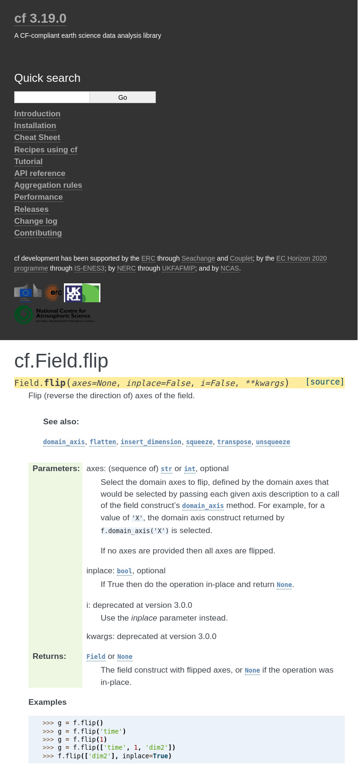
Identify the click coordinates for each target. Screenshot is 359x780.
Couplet (241, 258)
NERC (126, 268)
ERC (149, 258)
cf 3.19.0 (40, 18)
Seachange (198, 258)
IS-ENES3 (89, 268)
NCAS (230, 268)
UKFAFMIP (178, 268)
